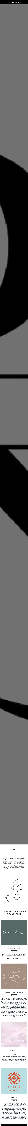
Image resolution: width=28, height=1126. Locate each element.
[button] (1, 2)
